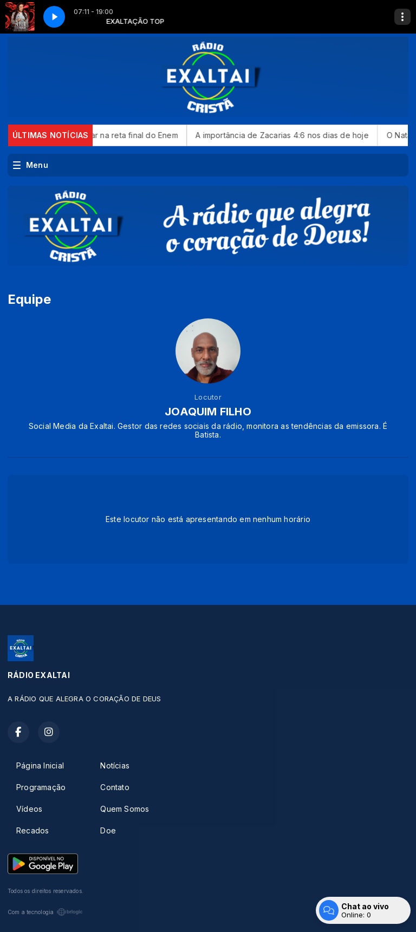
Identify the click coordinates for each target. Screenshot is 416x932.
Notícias (114, 765)
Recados (32, 830)
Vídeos (29, 808)
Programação (41, 787)
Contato (114, 787)
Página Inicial (40, 765)
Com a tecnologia (45, 912)
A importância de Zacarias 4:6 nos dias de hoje (295, 135)
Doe (108, 830)
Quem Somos (124, 808)
